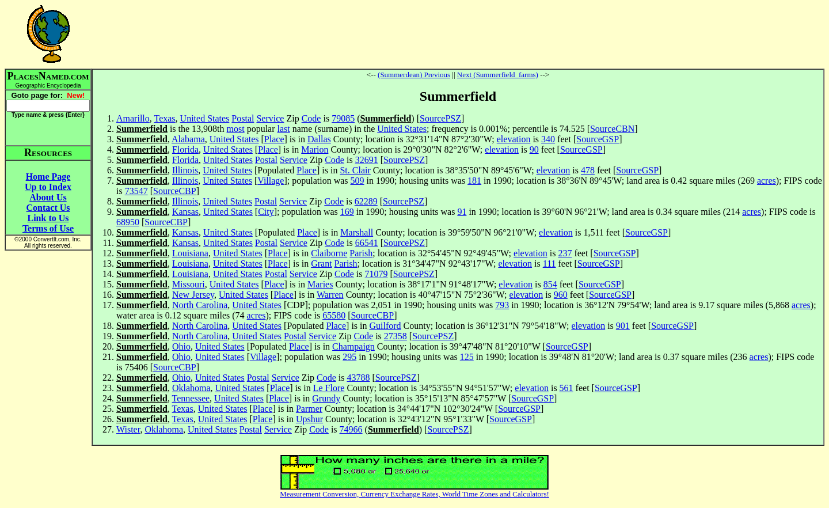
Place (274, 139)
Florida (185, 149)
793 (502, 305)
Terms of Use (48, 228)
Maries (320, 284)
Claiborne (329, 253)
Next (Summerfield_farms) (497, 74)
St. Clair (355, 170)
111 (549, 263)
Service (270, 118)
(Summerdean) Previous (414, 74)
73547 (136, 191)
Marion (314, 149)
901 (623, 326)
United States (205, 118)
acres (766, 180)
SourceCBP (174, 191)
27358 (395, 336)
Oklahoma (191, 388)
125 (467, 357)
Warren (330, 295)
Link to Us (48, 218)
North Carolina (199, 305)
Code (311, 118)
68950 (127, 222)
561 (566, 388)
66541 (366, 243)
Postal (242, 118)
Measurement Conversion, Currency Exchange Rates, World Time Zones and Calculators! (414, 494)
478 (588, 170)
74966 (351, 429)
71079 (376, 274)
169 (347, 212)
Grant (321, 263)
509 (357, 180)
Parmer (309, 409)
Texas (164, 118)
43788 (358, 377)
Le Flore (329, 388)
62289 (366, 201)
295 (349, 357)
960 (561, 295)
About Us (47, 197)
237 (565, 253)
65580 (333, 315)
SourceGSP (597, 139)
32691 (366, 160)
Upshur (309, 419)
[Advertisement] (458, 34)
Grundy (326, 398)
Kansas (185, 212)
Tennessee (191, 398)
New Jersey (193, 295)
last (283, 129)
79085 (343, 118)
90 (534, 149)
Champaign (353, 346)
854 (550, 284)
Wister (128, 429)
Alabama (188, 139)
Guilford (385, 326)
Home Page (48, 176)
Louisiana (190, 253)
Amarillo (133, 118)
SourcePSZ (440, 118)
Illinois (185, 170)
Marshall (356, 232)
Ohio (181, 346)
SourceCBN (612, 129)
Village (270, 180)
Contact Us (48, 208)
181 (474, 180)
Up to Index (48, 187)
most (236, 129)
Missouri (188, 284)
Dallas (319, 139)
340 (548, 139)
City (266, 212)
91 (461, 212)
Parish (360, 253)
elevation (514, 139)
